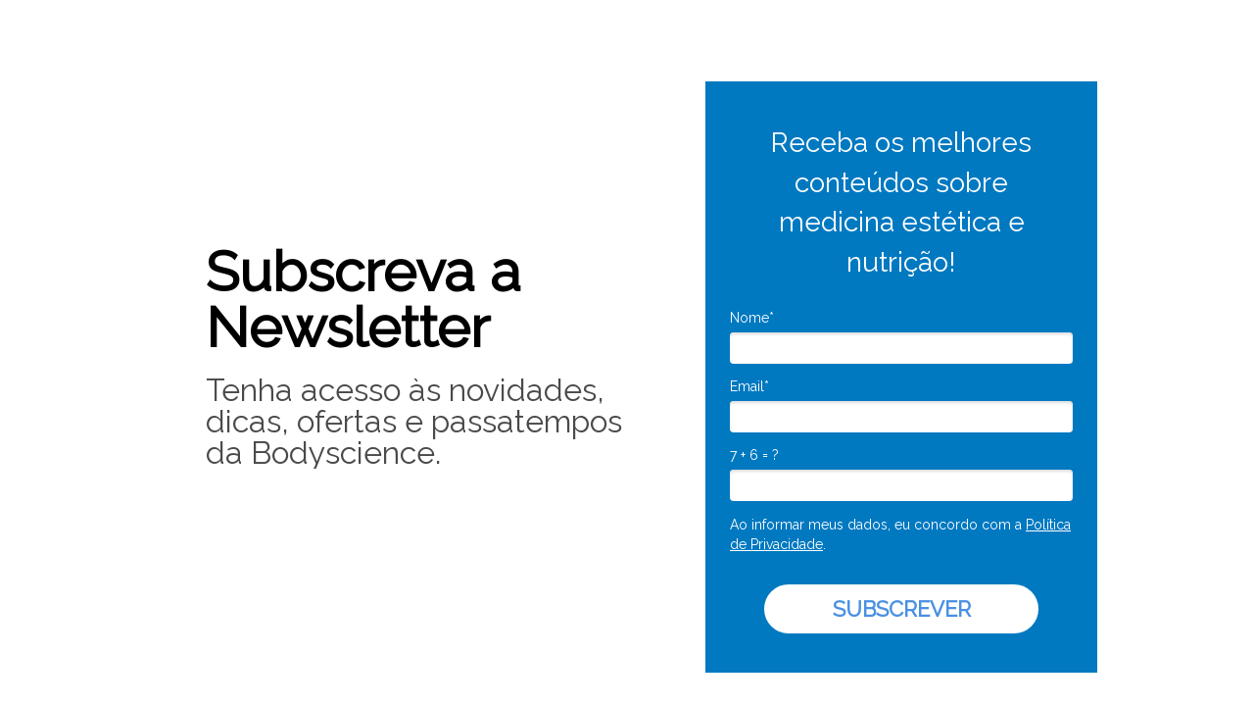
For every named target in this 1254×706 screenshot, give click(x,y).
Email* (749, 386)
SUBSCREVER (902, 609)
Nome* (752, 318)
